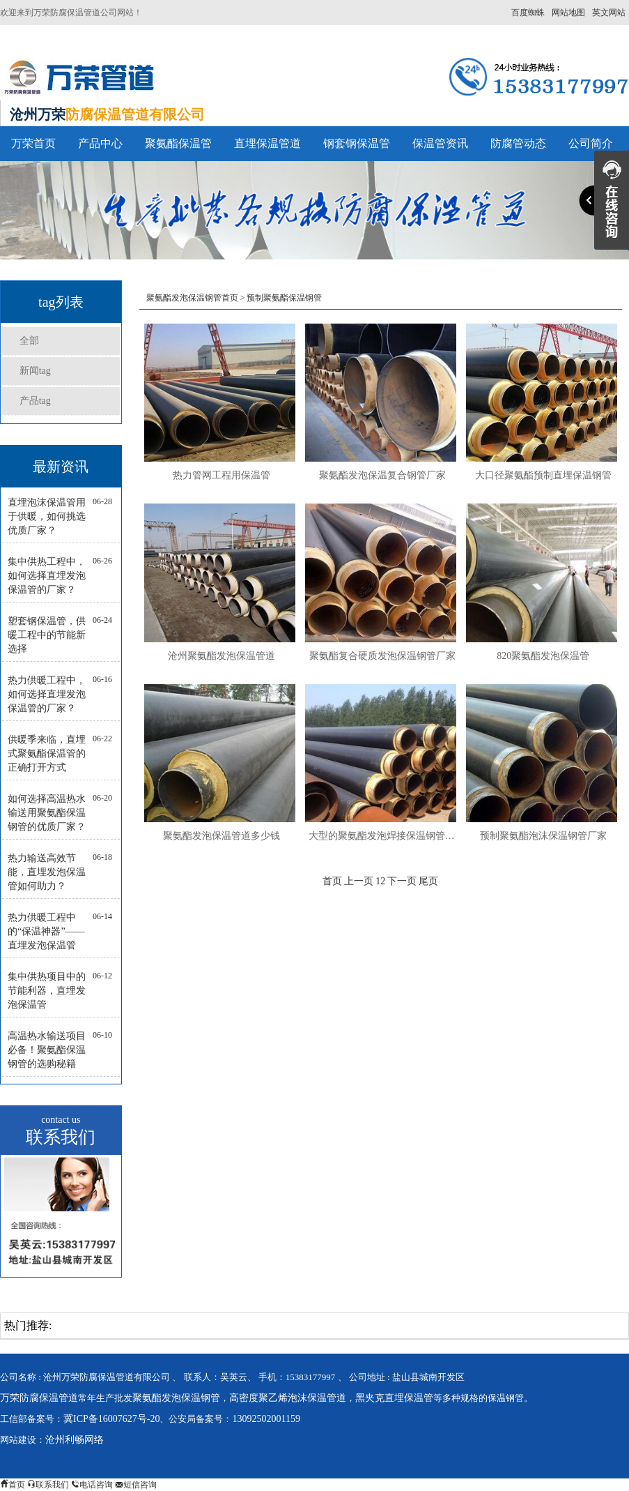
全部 (29, 340)
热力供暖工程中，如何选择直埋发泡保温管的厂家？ (47, 694)
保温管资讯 (440, 143)
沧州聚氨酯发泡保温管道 (221, 656)
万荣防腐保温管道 (39, 1398)
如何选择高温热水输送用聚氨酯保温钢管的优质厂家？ (47, 813)
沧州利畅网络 (74, 1440)
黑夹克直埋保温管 (394, 1398)
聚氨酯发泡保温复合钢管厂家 (382, 475)
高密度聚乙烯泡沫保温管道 (287, 1398)
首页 (332, 881)
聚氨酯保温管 (178, 143)
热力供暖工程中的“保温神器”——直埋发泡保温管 (46, 931)
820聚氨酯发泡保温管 (543, 656)
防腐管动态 (518, 143)
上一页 (358, 881)
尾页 (428, 881)
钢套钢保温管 (356, 143)
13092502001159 (266, 1419)
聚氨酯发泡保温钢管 (176, 1398)
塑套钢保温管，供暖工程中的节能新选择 (47, 635)
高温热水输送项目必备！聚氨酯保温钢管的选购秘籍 (47, 1050)
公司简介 (590, 143)
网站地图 (568, 12)
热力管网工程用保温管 (221, 475)
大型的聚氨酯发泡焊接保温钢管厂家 (382, 836)
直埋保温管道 (267, 143)
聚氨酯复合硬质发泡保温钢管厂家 (382, 656)
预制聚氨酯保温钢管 (284, 298)
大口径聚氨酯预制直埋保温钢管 (543, 475)
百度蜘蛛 (528, 12)
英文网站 (609, 12)
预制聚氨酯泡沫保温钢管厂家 (543, 836)
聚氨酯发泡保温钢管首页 (192, 298)
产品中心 (100, 143)
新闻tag (35, 370)
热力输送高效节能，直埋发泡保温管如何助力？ (47, 872)
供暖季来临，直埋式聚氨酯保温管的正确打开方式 (47, 753)
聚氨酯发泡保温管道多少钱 (221, 836)
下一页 (402, 881)
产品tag (35, 400)
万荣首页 (33, 143)
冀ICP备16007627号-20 (111, 1419)
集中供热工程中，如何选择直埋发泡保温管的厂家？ (47, 576)
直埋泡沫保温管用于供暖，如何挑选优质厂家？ (47, 516)
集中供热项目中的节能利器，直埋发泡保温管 (47, 990)
